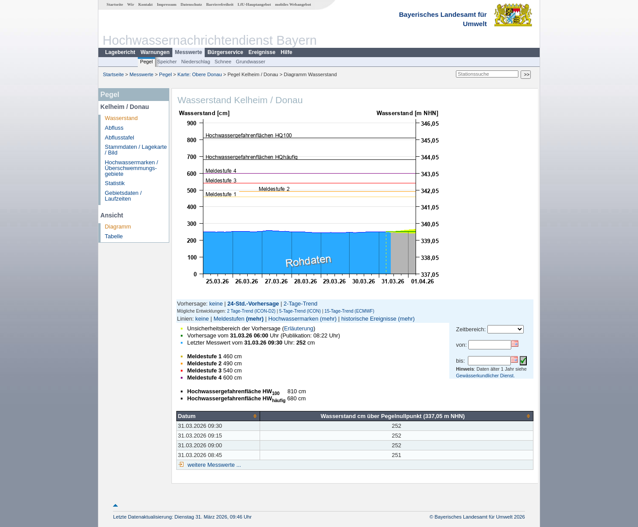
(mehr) (255, 318)
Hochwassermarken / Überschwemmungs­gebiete (131, 168)
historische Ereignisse (368, 318)
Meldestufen (229, 318)
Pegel (146, 61)
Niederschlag (195, 61)
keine (216, 303)
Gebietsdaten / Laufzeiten (123, 196)
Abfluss (114, 127)
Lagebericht (120, 52)
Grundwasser (250, 61)
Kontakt (145, 4)
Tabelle (114, 236)
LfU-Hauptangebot (254, 4)
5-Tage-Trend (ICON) (300, 311)
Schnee (222, 61)
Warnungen (155, 52)
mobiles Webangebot (293, 4)
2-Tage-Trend (300, 303)
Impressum (166, 4)
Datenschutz (191, 4)
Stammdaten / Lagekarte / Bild (136, 149)
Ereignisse (262, 52)
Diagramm (118, 226)
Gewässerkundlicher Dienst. (485, 375)
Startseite (115, 4)
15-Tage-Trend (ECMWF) (349, 311)
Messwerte (188, 52)
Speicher (167, 61)
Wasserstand (121, 118)
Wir (130, 4)
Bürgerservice (225, 52)
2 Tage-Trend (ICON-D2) (251, 311)
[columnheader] (218, 416)
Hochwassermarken (293, 318)
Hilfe (286, 52)
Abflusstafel (119, 137)
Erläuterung (298, 328)
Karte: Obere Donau (200, 74)
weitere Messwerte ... (213, 464)
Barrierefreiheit (219, 4)
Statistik (115, 183)
